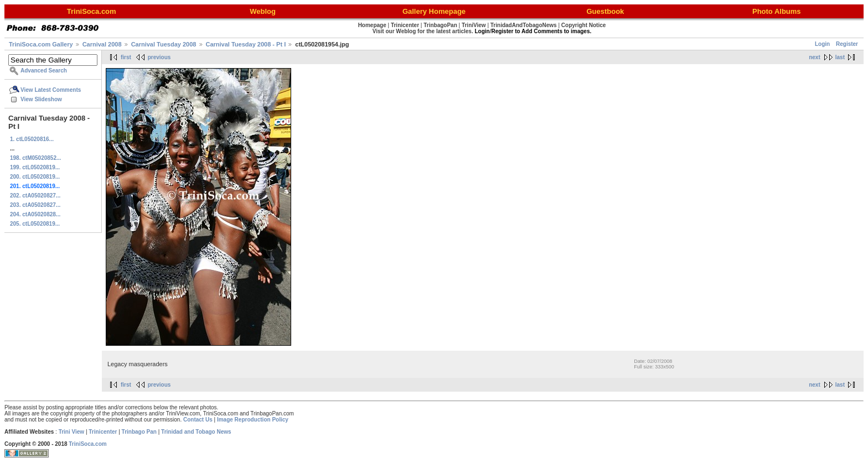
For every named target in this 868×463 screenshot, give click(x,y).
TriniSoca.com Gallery (41, 44)
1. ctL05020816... (32, 139)
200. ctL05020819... (35, 177)
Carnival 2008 (102, 44)
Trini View (72, 432)
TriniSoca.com (87, 444)
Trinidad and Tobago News (196, 432)
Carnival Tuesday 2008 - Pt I (246, 44)
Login (822, 44)
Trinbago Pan (139, 432)
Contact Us (198, 420)
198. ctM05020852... (35, 158)
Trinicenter (103, 432)
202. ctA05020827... (35, 196)
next (814, 57)
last (840, 57)
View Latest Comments (50, 90)
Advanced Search (43, 70)
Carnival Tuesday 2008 (164, 44)
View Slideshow (41, 99)
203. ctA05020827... (35, 205)
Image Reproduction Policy (252, 420)
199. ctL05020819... (35, 167)
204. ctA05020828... (35, 214)
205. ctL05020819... (35, 224)
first (126, 57)
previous (159, 57)
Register (847, 44)
